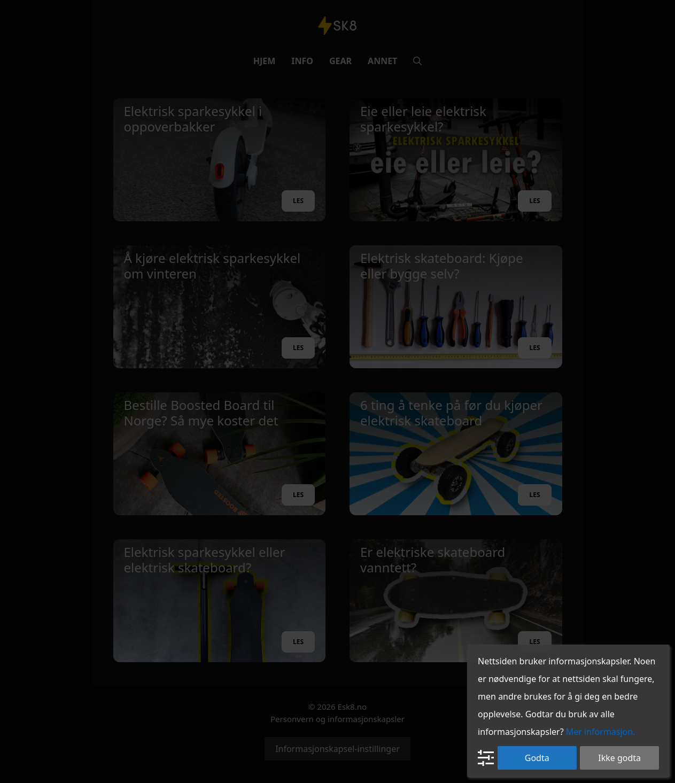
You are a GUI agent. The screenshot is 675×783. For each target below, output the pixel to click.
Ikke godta (619, 758)
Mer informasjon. (600, 732)
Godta (537, 758)
